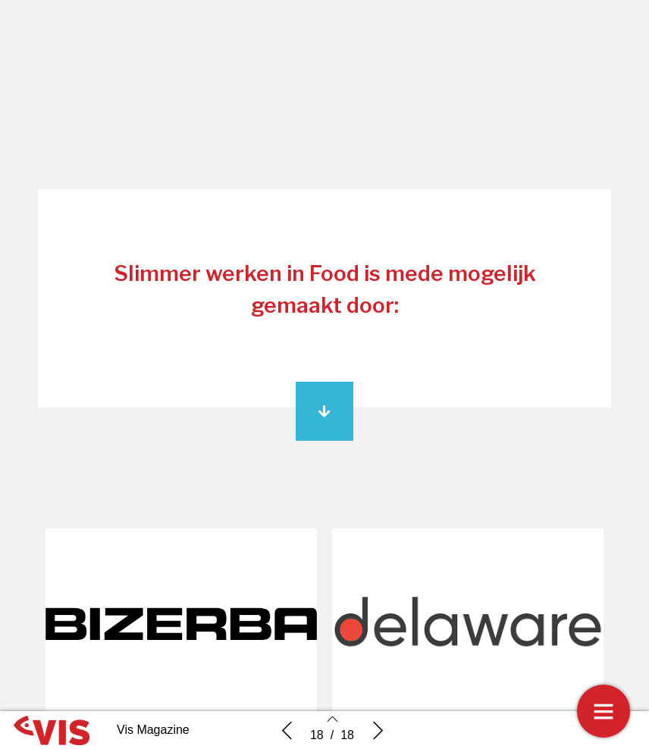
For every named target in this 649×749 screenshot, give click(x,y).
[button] (324, 411)
